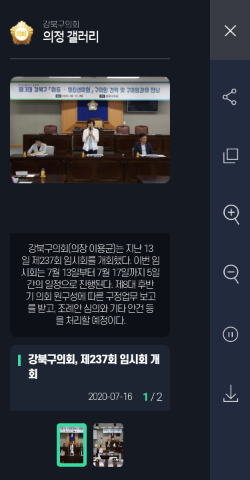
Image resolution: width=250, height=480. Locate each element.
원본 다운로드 (230, 394)
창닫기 (230, 30)
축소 (230, 275)
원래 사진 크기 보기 (230, 156)
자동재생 (230, 335)
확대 (230, 216)
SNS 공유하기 (230, 96)
